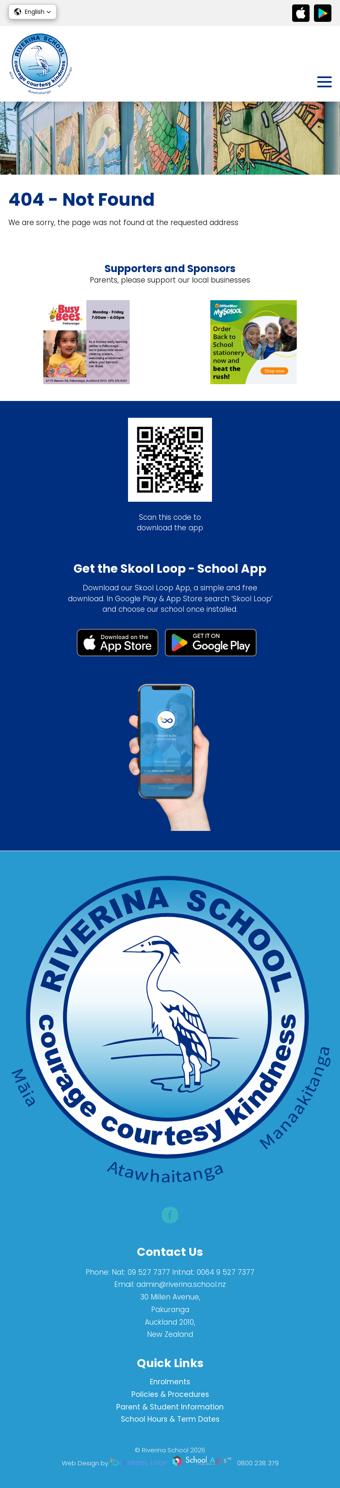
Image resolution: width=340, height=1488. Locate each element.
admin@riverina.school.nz (181, 1284)
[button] (32, 12)
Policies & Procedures (170, 1394)
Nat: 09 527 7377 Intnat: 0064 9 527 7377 (183, 1272)
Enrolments (170, 1382)
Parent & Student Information (170, 1407)
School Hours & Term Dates (170, 1419)
